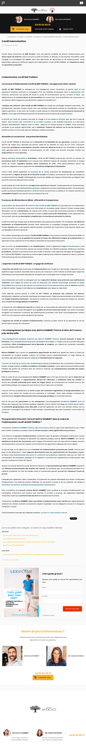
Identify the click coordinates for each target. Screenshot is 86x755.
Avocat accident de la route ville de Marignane (21, 535)
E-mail (45, 596)
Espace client (66, 29)
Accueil (20, 37)
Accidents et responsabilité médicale (47, 37)
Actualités (28, 37)
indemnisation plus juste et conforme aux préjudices (36, 455)
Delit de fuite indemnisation (14, 545)
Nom (44, 587)
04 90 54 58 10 (42, 24)
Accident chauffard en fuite (15, 539)
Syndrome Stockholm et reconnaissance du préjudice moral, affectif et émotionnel (34, 554)
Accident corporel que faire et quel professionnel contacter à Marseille (30, 542)
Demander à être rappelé (44, 29)
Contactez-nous (20, 29)
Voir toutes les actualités (10, 560)
